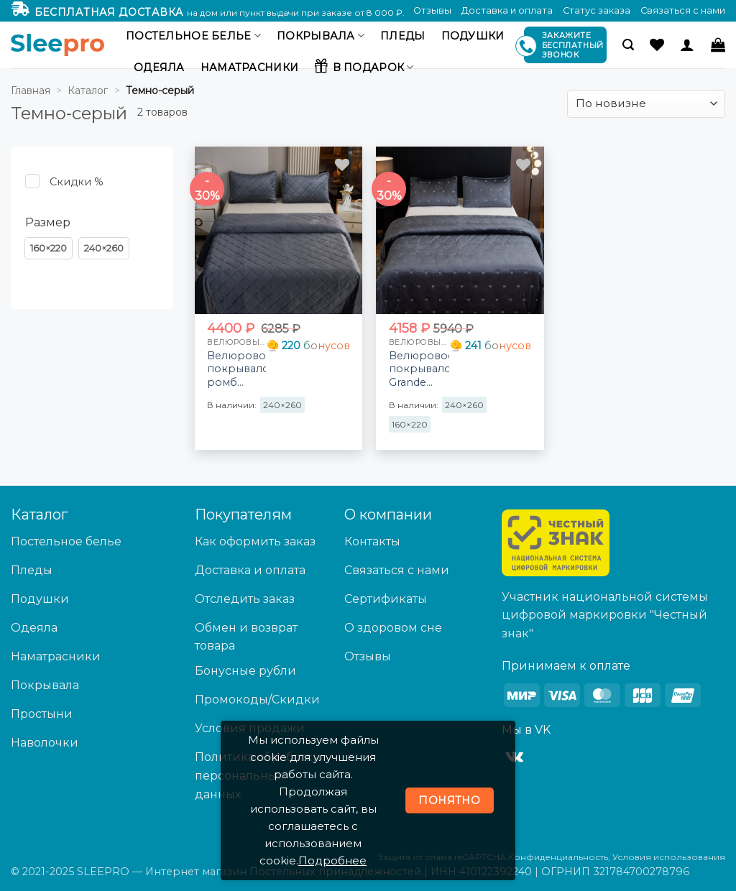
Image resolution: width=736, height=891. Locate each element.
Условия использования (668, 856)
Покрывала (320, 35)
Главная (30, 90)
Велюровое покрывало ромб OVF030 (236, 369)
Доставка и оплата (507, 10)
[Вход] (687, 44)
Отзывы (432, 10)
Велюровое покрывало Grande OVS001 (419, 369)
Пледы (402, 35)
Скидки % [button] (77, 181)
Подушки (473, 35)
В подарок (363, 65)
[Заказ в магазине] (646, 104)
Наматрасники (249, 67)
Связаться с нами (682, 10)
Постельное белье (193, 35)
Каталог (88, 90)
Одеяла (159, 67)
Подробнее (332, 860)
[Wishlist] (657, 44)
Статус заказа (596, 10)
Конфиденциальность (558, 856)
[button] (628, 45)
